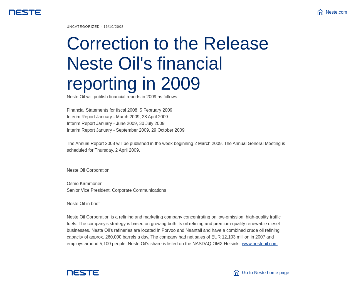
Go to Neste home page (261, 272)
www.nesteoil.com (260, 243)
